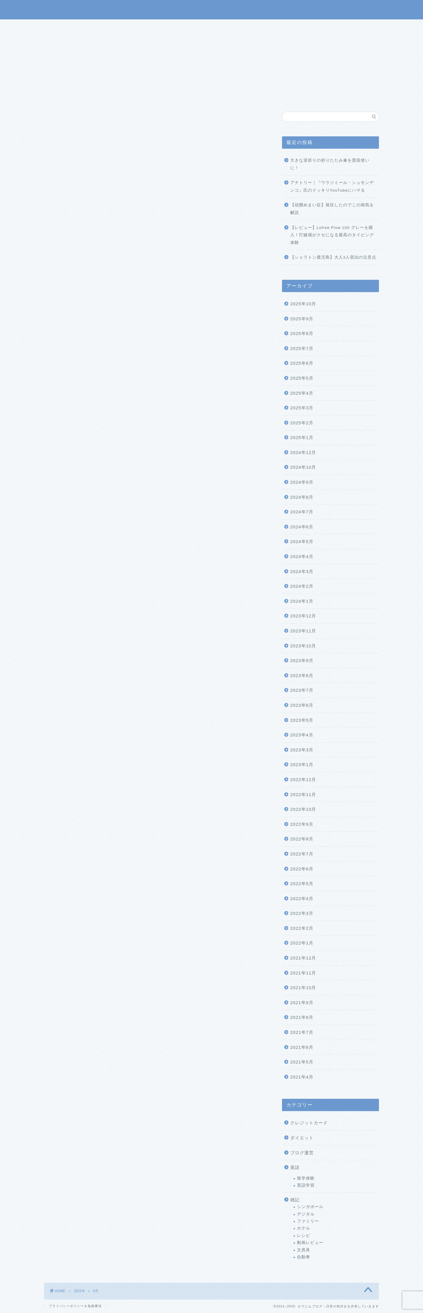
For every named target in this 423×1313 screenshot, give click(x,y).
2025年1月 (301, 437)
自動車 (303, 1257)
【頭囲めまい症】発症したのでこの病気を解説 (332, 209)
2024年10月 (303, 467)
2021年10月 (303, 987)
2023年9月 (301, 660)
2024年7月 (301, 511)
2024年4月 (301, 556)
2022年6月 (301, 868)
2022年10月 (303, 809)
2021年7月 (301, 1032)
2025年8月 (301, 333)
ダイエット (302, 1137)
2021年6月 (301, 1047)
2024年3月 (301, 571)
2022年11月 (303, 794)
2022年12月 (303, 779)
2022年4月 (301, 898)
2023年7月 (301, 690)
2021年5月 (301, 1061)
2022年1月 (301, 943)
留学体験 (306, 1178)
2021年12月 (303, 957)
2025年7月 (301, 348)
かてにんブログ (211, 9)
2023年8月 (301, 675)
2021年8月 (301, 1017)
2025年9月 (301, 318)
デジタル (306, 1214)
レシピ (303, 1235)
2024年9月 (301, 482)
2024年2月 (301, 586)
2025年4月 (301, 393)
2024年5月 (301, 541)
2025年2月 (301, 422)
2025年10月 (303, 303)
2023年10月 (303, 645)
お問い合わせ (260, 26)
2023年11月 (303, 630)
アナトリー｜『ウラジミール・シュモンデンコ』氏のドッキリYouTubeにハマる (332, 186)
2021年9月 (301, 1002)
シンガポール (310, 1207)
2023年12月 (303, 615)
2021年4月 (301, 1076)
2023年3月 (301, 749)
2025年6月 (301, 363)
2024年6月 (301, 526)
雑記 (295, 1199)
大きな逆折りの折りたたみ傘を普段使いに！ (330, 164)
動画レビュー (310, 1242)
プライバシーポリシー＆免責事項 (75, 1306)
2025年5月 (301, 378)
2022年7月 (301, 853)
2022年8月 (301, 838)
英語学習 (306, 1185)
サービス (185, 26)
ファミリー (308, 1221)
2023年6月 (301, 705)
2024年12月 (303, 452)
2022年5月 (301, 883)
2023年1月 (301, 764)
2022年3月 (301, 913)
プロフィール (221, 26)
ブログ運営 (302, 1152)
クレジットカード (309, 1122)
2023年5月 (301, 720)
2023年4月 (301, 734)
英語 (295, 1167)
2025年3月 (301, 407)
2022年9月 (301, 824)
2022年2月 (301, 928)
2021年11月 (303, 972)
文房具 (303, 1250)
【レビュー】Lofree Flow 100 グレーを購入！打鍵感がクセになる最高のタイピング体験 (332, 235)
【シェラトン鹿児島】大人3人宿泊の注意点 (333, 257)
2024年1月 (301, 601)
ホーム (156, 26)
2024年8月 (301, 497)
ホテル (303, 1228)
